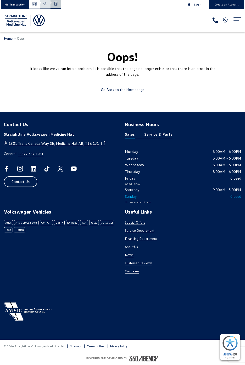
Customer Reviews (138, 263)
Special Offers (135, 222)
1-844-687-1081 (31, 154)
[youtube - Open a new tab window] (74, 169)
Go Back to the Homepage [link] (122, 89)
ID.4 (84, 222)
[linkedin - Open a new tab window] (33, 169)
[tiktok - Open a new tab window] (47, 169)
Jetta (94, 222)
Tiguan (19, 229)
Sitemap (75, 346)
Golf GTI (46, 222)
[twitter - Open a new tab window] (60, 169)
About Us (131, 247)
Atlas (8, 222)
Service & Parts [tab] (158, 134)
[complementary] (230, 347)
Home (8, 38)
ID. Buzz (72, 222)
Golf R (59, 222)
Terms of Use (95, 346)
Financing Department (141, 238)
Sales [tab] (130, 134)
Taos (8, 229)
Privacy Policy (119, 346)
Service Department (139, 230)
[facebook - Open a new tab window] (7, 169)
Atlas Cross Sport (26, 222)
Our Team (132, 271)
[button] (15, 4)
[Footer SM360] (144, 358)
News (129, 255)
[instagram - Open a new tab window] (20, 169)
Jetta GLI (107, 222)
